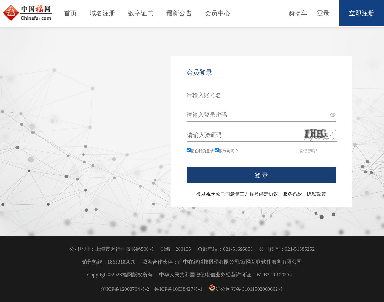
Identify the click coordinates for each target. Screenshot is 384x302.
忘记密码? (308, 151)
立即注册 (361, 13)
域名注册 (102, 13)
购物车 (297, 13)
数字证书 (141, 13)
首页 (70, 13)
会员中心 (217, 13)
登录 (323, 13)
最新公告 (179, 13)
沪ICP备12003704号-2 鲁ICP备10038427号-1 (152, 289)
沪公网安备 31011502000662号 (246, 289)
